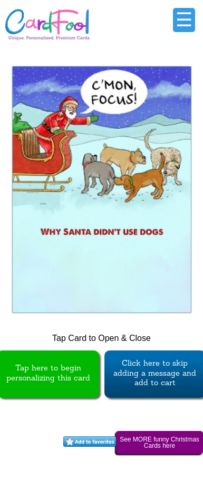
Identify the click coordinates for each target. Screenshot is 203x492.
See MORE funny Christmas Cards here (159, 442)
